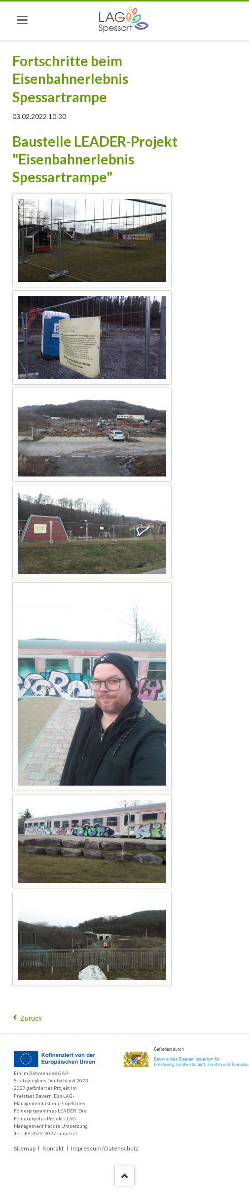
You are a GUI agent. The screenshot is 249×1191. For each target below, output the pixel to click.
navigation (22, 20)
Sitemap (25, 1148)
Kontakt (53, 1148)
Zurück (31, 1018)
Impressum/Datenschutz (105, 1148)
